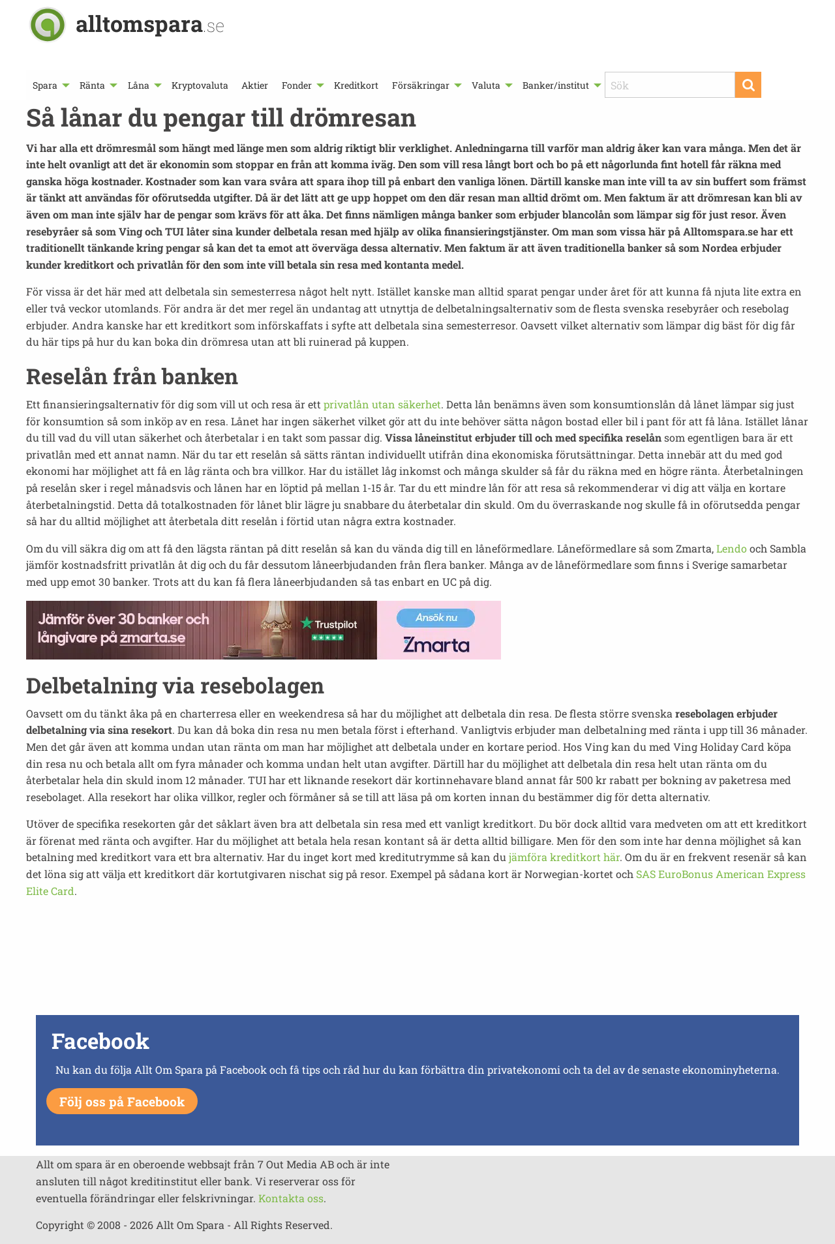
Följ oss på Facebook (122, 1101)
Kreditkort (356, 85)
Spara (45, 85)
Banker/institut (556, 85)
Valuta (486, 85)
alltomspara (150, 23)
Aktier (254, 85)
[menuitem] (49, 85)
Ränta (92, 85)
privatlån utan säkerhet (382, 404)
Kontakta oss (291, 1198)
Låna (138, 85)
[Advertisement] (417, 965)
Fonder (297, 85)
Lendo (731, 548)
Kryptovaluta (200, 85)
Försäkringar (420, 85)
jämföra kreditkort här (564, 857)
